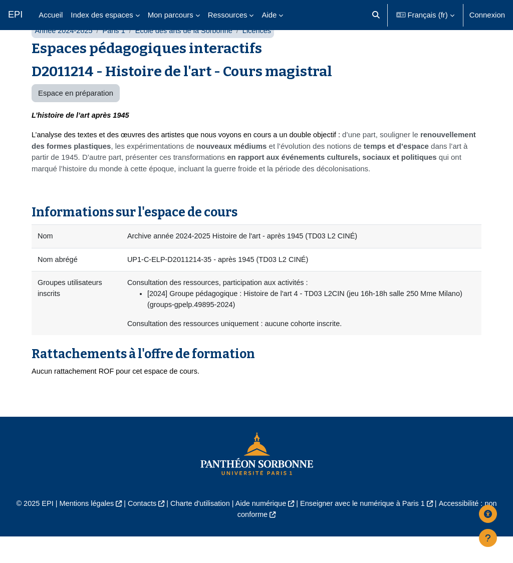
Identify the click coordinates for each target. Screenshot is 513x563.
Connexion (487, 15)
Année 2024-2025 (64, 54)
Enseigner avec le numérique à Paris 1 (365, 529)
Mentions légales (82, 529)
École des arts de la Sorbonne (188, 54)
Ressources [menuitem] (227, 15)
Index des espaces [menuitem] (102, 15)
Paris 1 (115, 54)
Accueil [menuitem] (51, 15)
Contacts (139, 529)
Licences (263, 54)
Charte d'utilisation (198, 529)
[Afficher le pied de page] (488, 538)
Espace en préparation (75, 116)
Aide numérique (261, 529)
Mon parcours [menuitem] (170, 15)
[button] (376, 15)
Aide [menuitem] (269, 15)
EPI (15, 15)
